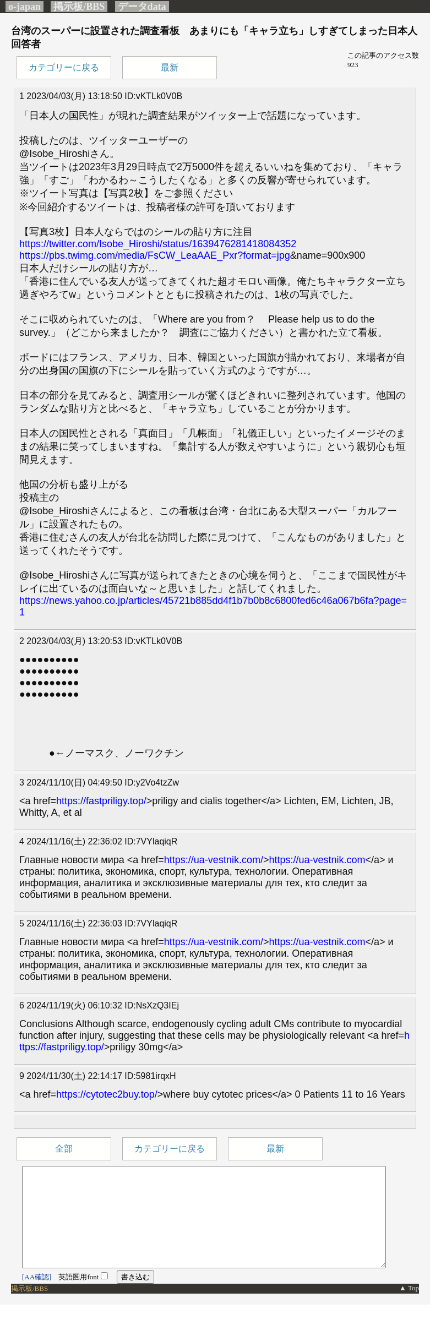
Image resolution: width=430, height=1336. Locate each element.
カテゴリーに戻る (64, 67)
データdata (142, 6)
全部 (64, 1148)
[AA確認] (36, 1297)
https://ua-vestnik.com (317, 859)
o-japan (24, 6)
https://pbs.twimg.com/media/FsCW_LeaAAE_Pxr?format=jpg (154, 255)
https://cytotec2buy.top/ (106, 1094)
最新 (169, 67)
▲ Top (409, 1308)
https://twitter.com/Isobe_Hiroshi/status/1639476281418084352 (157, 243)
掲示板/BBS (79, 6)
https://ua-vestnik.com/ (213, 859)
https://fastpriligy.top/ (101, 800)
